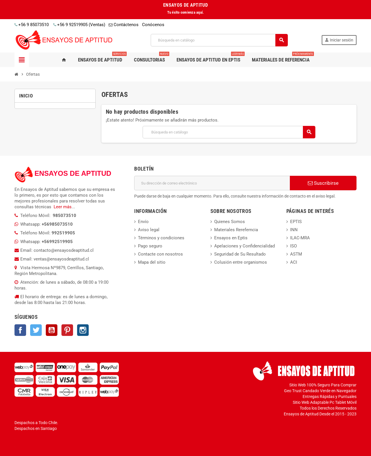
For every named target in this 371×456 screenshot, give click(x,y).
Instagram (83, 330)
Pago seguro (150, 246)
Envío (143, 221)
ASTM (296, 254)
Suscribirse (323, 183)
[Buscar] (219, 40)
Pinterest (67, 330)
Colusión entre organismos (240, 262)
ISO (293, 246)
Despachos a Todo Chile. (36, 422)
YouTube (51, 330)
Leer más (63, 206)
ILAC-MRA (300, 237)
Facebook (20, 330)
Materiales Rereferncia (236, 229)
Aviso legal (148, 229)
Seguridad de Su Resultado (240, 254)
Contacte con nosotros (160, 254)
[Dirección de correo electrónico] (212, 183)
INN (294, 229)
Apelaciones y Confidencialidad (244, 246)
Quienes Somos (229, 221)
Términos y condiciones (161, 237)
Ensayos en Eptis (231, 237)
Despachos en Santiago (35, 428)
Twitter (36, 330)
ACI (293, 262)
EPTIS (296, 221)
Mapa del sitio (152, 262)
